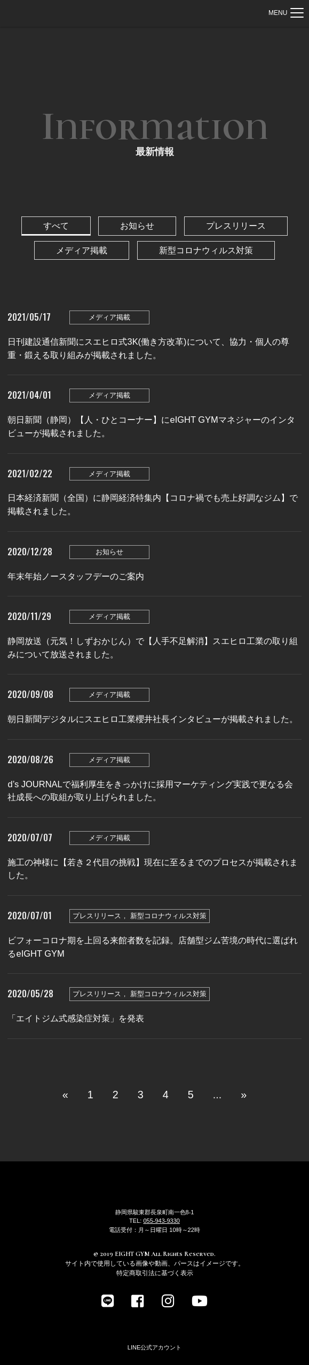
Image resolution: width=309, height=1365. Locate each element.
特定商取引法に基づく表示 (154, 1273)
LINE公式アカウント (154, 1347)
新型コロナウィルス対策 (206, 250)
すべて (56, 225)
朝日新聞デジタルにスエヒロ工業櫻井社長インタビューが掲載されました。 (152, 719)
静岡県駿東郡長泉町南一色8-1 (154, 1212)
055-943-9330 (161, 1220)
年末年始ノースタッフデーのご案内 (75, 576)
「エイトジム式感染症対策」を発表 (75, 1018)
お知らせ (137, 225)
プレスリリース (236, 225)
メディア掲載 (81, 250)
